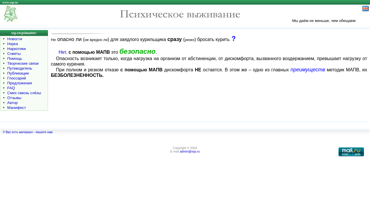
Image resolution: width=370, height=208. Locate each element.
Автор (12, 103)
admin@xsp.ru (190, 151)
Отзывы (14, 98)
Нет (62, 52)
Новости (14, 39)
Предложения (19, 83)
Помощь (14, 58)
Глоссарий (16, 78)
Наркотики (16, 49)
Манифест (16, 107)
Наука (12, 44)
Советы (14, 53)
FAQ (11, 88)
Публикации (18, 73)
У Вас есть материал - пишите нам (28, 132)
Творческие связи (23, 63)
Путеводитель (19, 68)
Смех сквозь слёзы (24, 93)
